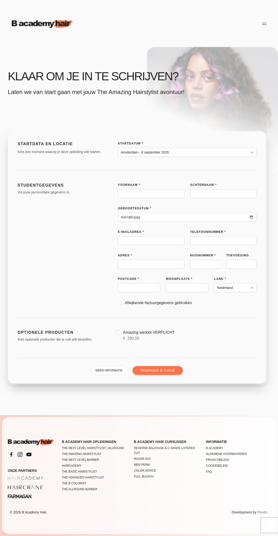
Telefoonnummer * (208, 232)
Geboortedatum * (134, 208)
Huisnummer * (203, 255)
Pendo (262, 512)
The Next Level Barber (80, 460)
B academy (214, 448)
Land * (220, 279)
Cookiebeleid (217, 465)
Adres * (125, 255)
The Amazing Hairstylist (81, 454)
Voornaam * (129, 185)
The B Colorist (74, 483)
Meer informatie (108, 370)
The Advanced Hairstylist (83, 477)
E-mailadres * (131, 232)
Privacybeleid (217, 460)
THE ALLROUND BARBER (79, 489)
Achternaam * (203, 185)
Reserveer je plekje (158, 370)
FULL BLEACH (144, 476)
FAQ (209, 471)
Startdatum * (130, 143)
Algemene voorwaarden (226, 454)
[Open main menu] (264, 24)
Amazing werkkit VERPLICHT (149, 335)
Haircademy (71, 465)
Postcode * (128, 279)
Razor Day (142, 459)
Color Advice (145, 470)
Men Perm (142, 464)
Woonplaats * (179, 279)
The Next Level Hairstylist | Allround (93, 448)
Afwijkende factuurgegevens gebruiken (158, 303)
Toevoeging (237, 255)
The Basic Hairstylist (79, 471)
